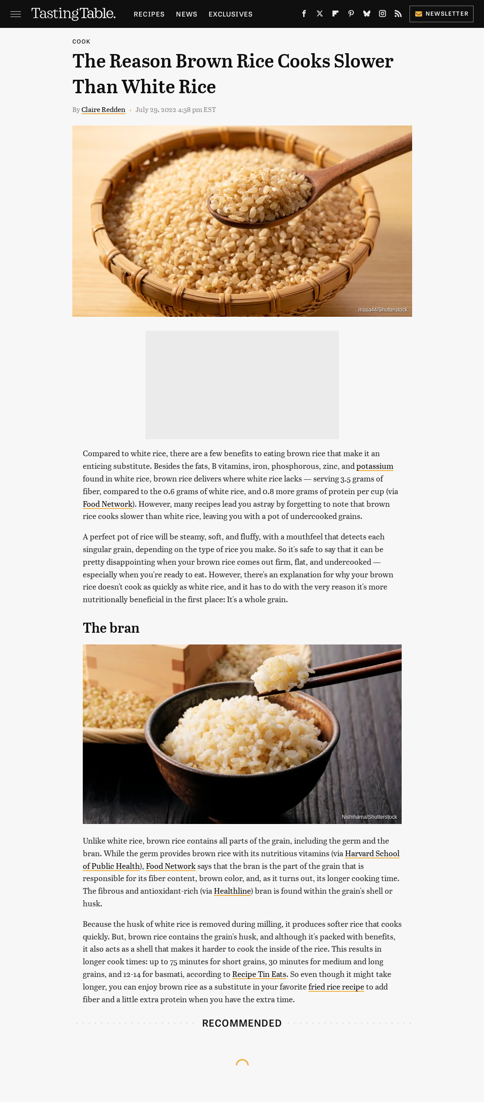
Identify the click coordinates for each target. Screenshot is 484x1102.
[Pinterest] (351, 15)
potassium (374, 465)
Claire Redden (103, 109)
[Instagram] (382, 15)
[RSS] (398, 15)
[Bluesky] (366, 15)
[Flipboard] (335, 15)
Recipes (149, 14)
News (186, 14)
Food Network (107, 503)
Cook (81, 41)
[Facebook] (304, 15)
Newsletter (441, 13)
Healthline (232, 890)
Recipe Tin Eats (259, 973)
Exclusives (231, 14)
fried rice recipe (336, 986)
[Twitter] (319, 15)
